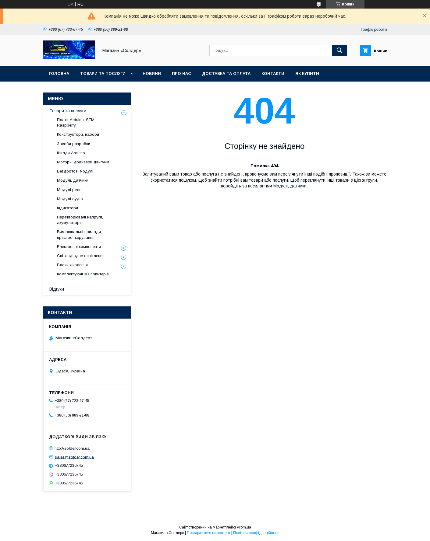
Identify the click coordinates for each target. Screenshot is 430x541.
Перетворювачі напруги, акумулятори (80, 220)
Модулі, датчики (290, 185)
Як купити (307, 73)
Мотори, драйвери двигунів (83, 162)
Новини (152, 73)
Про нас (181, 73)
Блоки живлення (72, 265)
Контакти (272, 73)
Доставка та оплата (226, 73)
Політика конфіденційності (256, 533)
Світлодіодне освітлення (81, 255)
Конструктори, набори (78, 134)
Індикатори (67, 208)
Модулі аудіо (70, 199)
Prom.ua (244, 527)
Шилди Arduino (71, 153)
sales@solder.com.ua (74, 457)
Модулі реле (69, 189)
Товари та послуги (103, 73)
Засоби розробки (73, 143)
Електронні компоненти (79, 246)
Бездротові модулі (75, 171)
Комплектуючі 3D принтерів (83, 274)
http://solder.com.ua (72, 448)
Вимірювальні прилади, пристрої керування (79, 234)
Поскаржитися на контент (208, 533)
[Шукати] (339, 50)
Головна (59, 73)
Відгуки (56, 289)
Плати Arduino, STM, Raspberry (76, 122)
